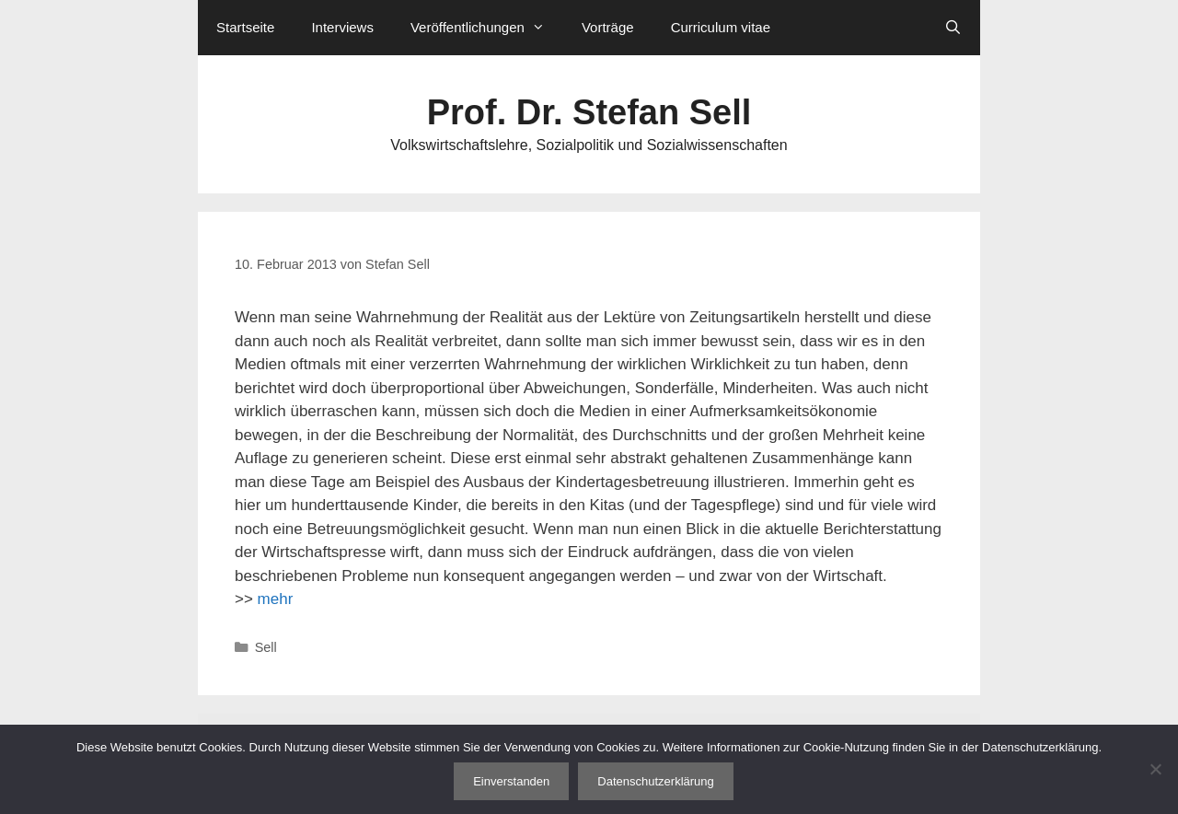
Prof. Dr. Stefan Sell (589, 112)
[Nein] (1155, 769)
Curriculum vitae (720, 27)
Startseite (245, 27)
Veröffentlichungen (486, 27)
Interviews (342, 27)
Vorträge (608, 27)
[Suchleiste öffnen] (953, 27)
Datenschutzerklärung (655, 781)
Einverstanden (511, 781)
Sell (266, 647)
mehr (276, 599)
